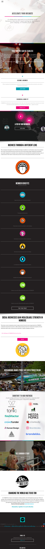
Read (22, 339)
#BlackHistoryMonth (17, 526)
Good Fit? (22, 107)
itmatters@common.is (29, 503)
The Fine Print (22, 308)
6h (15, 524)
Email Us (22, 540)
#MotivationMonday (29, 526)
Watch (22, 381)
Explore (22, 128)
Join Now (22, 89)
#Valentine (7, 526)
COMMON (3, 524)
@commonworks (10, 524)
